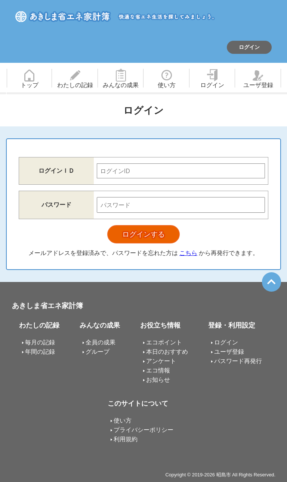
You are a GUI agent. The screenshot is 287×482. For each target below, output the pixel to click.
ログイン (249, 47)
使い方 (167, 85)
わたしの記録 (75, 85)
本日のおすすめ (167, 352)
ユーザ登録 (258, 85)
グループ (97, 352)
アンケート (161, 361)
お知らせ (158, 380)
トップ (29, 85)
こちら (188, 253)
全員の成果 (100, 342)
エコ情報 (158, 370)
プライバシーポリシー (143, 430)
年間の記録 (40, 352)
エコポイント (164, 342)
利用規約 (126, 439)
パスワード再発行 (238, 361)
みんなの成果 (121, 85)
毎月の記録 (40, 342)
